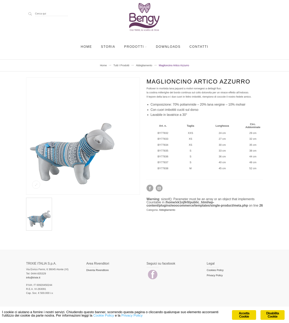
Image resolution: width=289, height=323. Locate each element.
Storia (108, 46)
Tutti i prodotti (121, 65)
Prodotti (134, 46)
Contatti (198, 46)
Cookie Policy (103, 315)
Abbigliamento (144, 65)
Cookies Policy (215, 270)
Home (86, 46)
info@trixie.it (33, 277)
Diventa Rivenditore (97, 270)
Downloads (168, 46)
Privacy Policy (215, 275)
